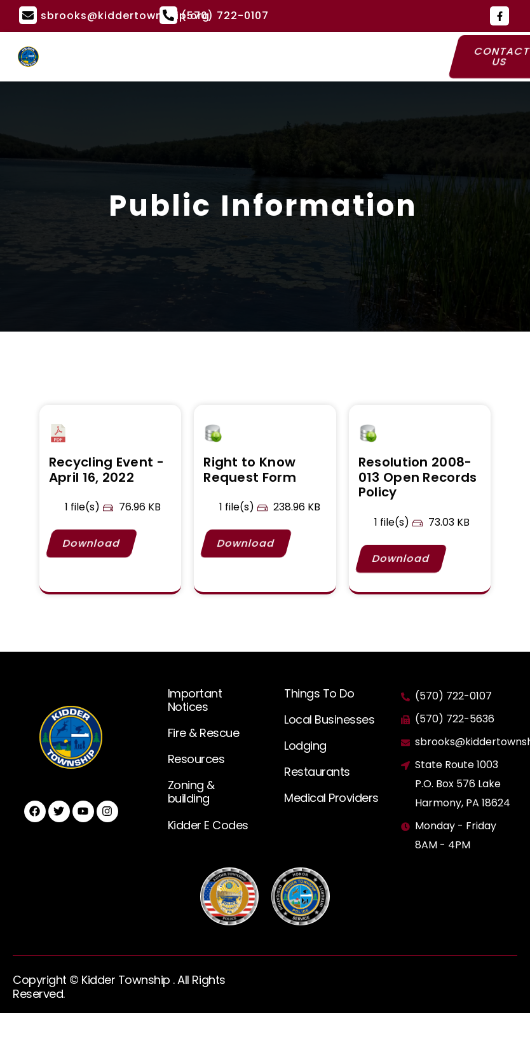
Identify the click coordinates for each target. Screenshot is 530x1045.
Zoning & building (191, 791)
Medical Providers (331, 798)
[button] (244, 56)
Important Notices (195, 700)
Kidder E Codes (208, 825)
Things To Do (319, 693)
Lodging (305, 746)
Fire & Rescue (204, 733)
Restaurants (317, 772)
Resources (196, 759)
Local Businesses (329, 719)
